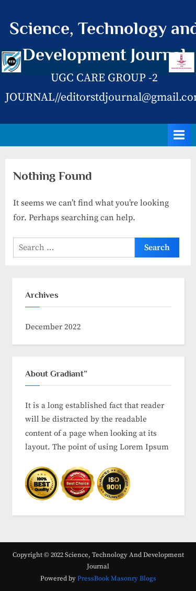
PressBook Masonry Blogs (116, 578)
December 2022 (53, 327)
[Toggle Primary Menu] (179, 135)
